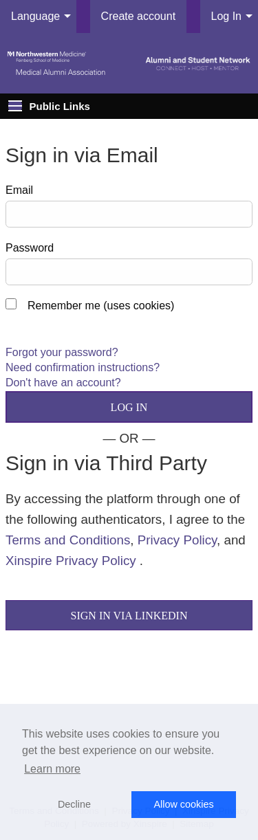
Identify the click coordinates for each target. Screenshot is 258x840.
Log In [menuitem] (226, 16)
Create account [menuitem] (138, 16)
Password (30, 248)
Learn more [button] (52, 769)
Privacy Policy (177, 540)
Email (19, 190)
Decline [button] (74, 804)
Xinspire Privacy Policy (71, 560)
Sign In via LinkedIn (129, 615)
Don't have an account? (63, 382)
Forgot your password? (62, 352)
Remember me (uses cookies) (101, 305)
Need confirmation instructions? (83, 367)
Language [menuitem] (35, 16)
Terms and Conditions (68, 540)
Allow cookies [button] (183, 804)
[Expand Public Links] (15, 105)
